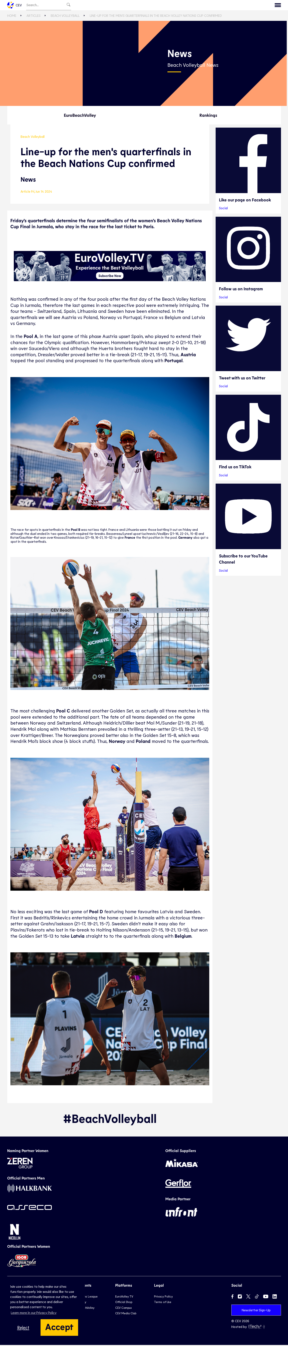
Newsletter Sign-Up (256, 1311)
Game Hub (210, 5)
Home (11, 16)
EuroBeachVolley (80, 116)
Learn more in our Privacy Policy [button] (33, 1312)
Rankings (208, 116)
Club (120, 5)
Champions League (85, 1297)
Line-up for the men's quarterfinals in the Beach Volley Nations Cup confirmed (156, 16)
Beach (158, 5)
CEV (14, 5)
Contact (270, 5)
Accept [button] (59, 1326)
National (138, 5)
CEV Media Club (125, 1314)
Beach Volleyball (65, 16)
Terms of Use (162, 1303)
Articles (34, 16)
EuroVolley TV (98, 5)
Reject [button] (23, 1327)
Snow (174, 5)
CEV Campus (123, 1308)
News (190, 5)
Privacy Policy (163, 1297)
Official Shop (123, 1303)
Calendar (234, 5)
